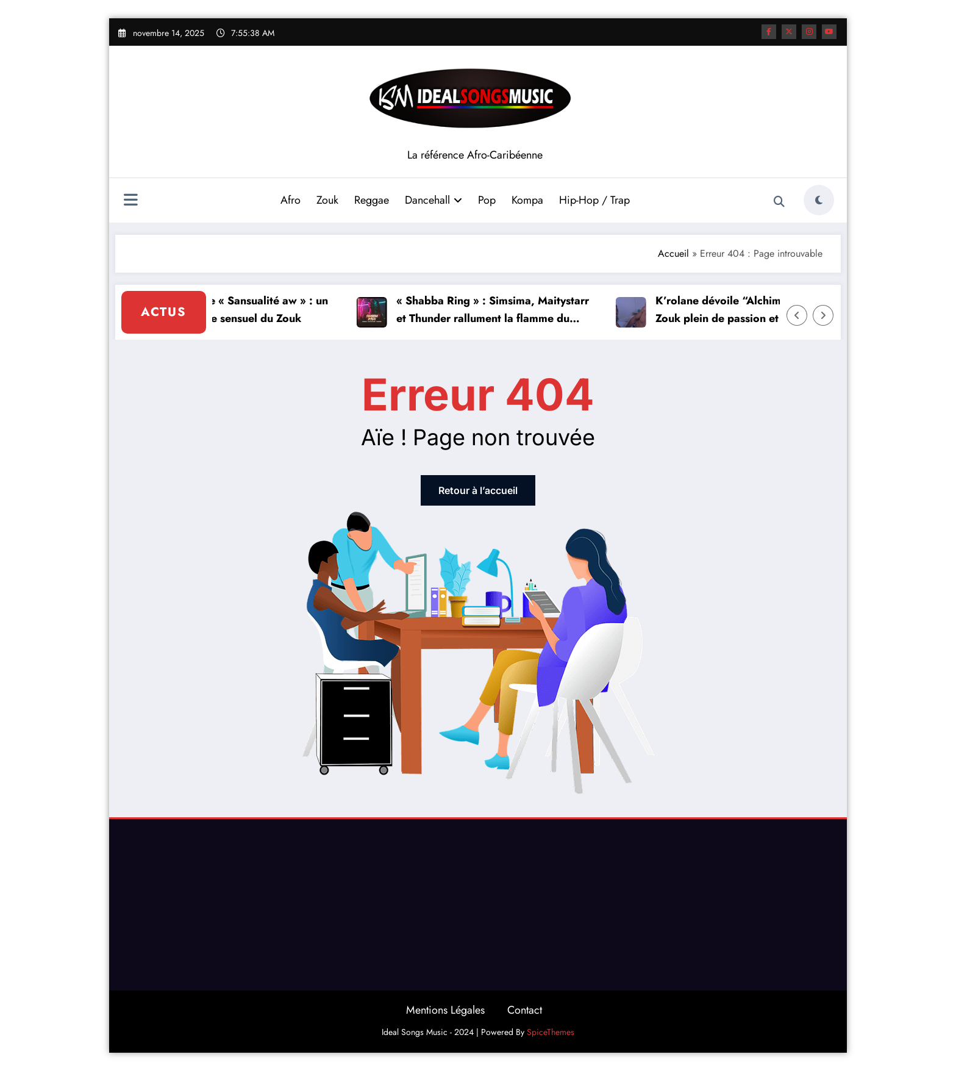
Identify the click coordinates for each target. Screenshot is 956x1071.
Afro (290, 200)
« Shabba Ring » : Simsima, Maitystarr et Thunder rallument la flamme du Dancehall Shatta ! (495, 310)
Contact (524, 1010)
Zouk (327, 200)
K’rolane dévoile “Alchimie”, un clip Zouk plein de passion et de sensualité (754, 309)
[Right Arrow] (823, 315)
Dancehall (433, 200)
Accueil (673, 253)
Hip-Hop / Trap (594, 200)
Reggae (371, 200)
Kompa (527, 200)
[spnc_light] (819, 200)
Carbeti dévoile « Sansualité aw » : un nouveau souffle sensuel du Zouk (235, 309)
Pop (487, 200)
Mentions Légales (445, 1010)
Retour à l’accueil (478, 490)
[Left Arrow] (797, 315)
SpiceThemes (550, 1032)
